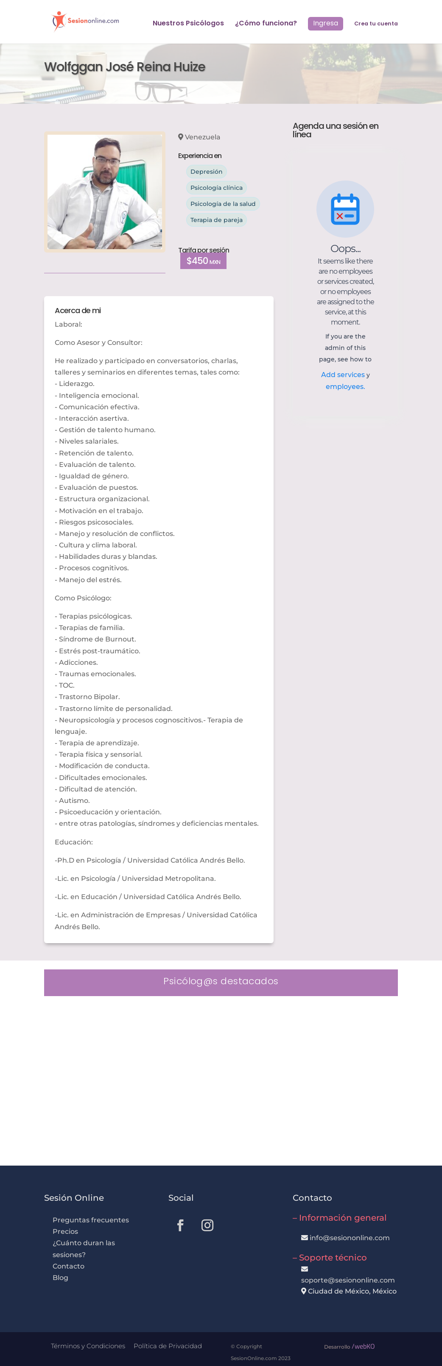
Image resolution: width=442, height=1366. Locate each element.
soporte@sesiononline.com (348, 1280)
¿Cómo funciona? (266, 24)
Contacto (68, 1266)
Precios (65, 1231)
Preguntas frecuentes (91, 1220)
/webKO (363, 1346)
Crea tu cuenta (376, 24)
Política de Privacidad (168, 1346)
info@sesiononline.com (350, 1238)
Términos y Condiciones (88, 1346)
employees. (345, 387)
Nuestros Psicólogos (188, 24)
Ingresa (325, 23)
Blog (60, 1278)
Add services (343, 375)
